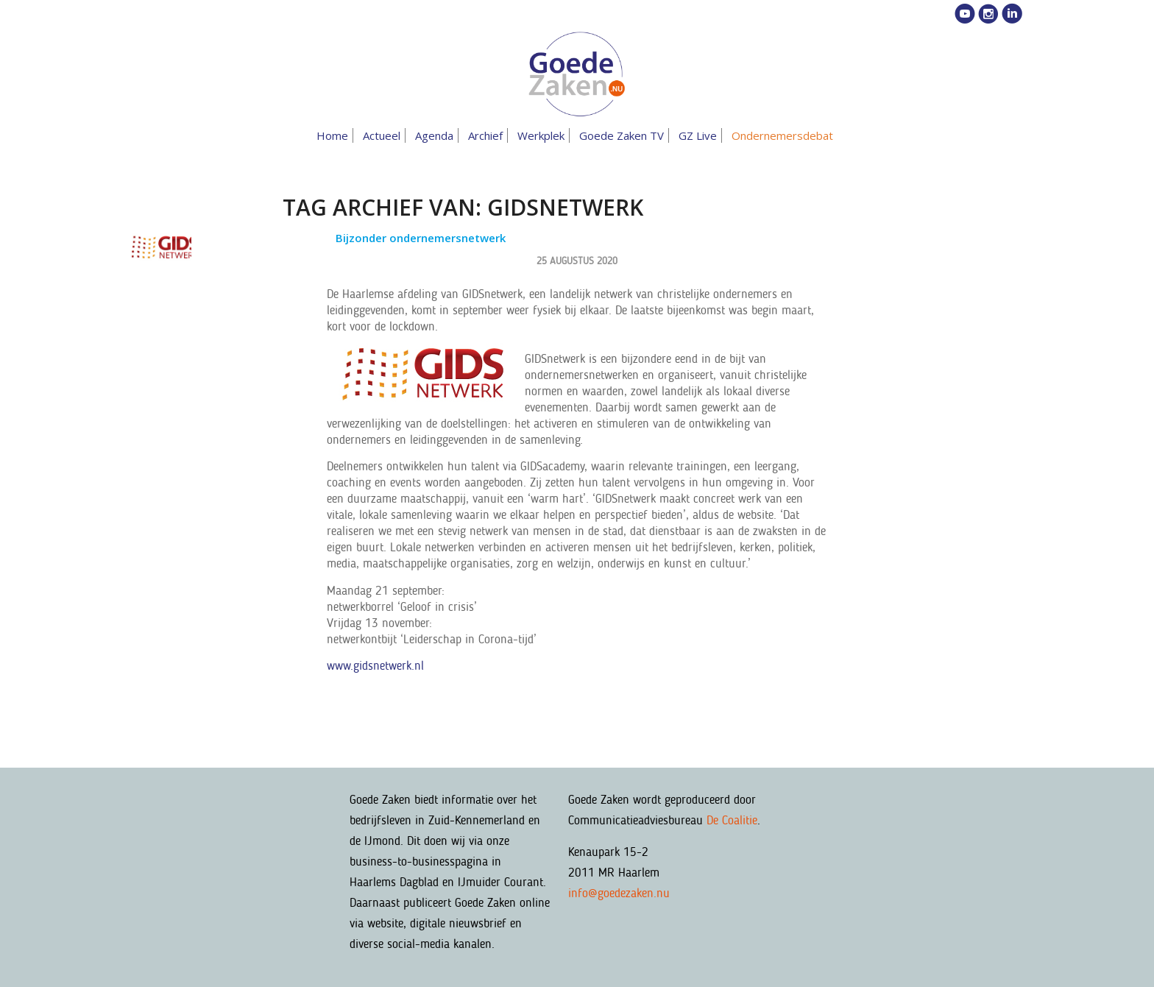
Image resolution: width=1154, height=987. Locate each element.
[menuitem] (335, 135)
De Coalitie (732, 820)
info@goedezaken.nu (619, 892)
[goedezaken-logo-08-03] (577, 74)
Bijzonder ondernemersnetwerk (421, 237)
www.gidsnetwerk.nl (375, 665)
